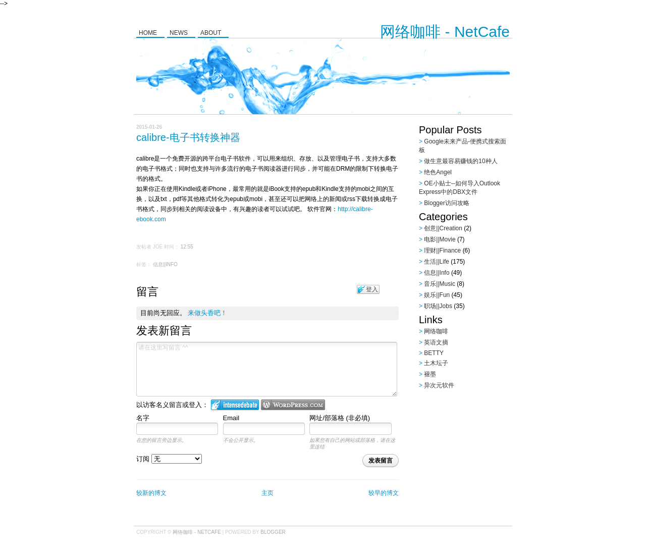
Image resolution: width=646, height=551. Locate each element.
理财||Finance (442, 250)
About (210, 32)
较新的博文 (151, 492)
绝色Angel (438, 172)
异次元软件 (439, 385)
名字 (142, 418)
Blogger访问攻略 (446, 203)
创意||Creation (443, 228)
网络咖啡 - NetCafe (445, 31)
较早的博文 (383, 492)
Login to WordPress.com (293, 404)
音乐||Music (439, 283)
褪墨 (430, 374)
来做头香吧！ (207, 313)
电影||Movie (439, 239)
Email (231, 418)
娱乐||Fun (437, 294)
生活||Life (436, 261)
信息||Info (165, 264)
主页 (267, 492)
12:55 (187, 246)
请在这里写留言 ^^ (266, 369)
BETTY (434, 353)
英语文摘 (436, 342)
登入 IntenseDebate (235, 404)
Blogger (272, 532)
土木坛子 (436, 363)
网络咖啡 (436, 331)
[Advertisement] (482, 457)
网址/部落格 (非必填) (339, 418)
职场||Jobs (438, 306)
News (179, 32)
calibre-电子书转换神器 (188, 137)
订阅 (169, 459)
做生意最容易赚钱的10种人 (460, 161)
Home (148, 32)
